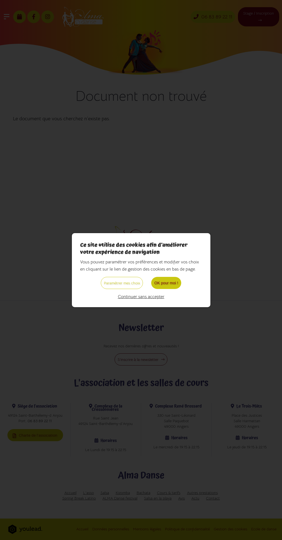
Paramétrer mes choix (122, 282)
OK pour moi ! (166, 283)
